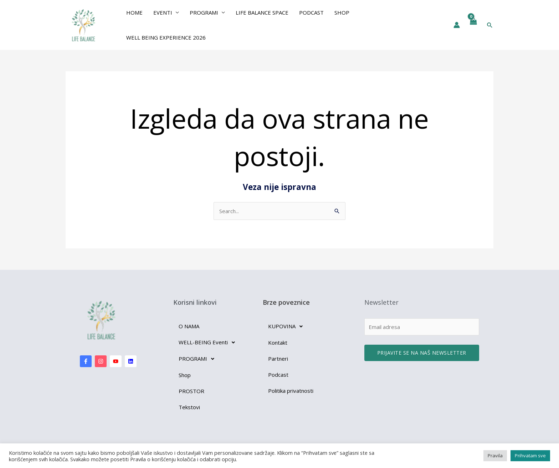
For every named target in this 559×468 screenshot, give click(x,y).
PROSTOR (191, 391)
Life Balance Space (262, 12)
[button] (489, 25)
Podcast (311, 12)
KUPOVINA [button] (287, 326)
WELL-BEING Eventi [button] (209, 342)
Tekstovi (189, 407)
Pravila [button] (495, 455)
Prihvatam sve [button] (530, 455)
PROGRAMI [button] (204, 12)
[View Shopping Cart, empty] (473, 25)
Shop (341, 12)
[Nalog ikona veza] (456, 25)
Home (134, 12)
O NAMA (189, 326)
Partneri (278, 358)
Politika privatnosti (290, 390)
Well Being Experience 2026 (166, 37)
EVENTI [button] (162, 12)
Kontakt (277, 342)
